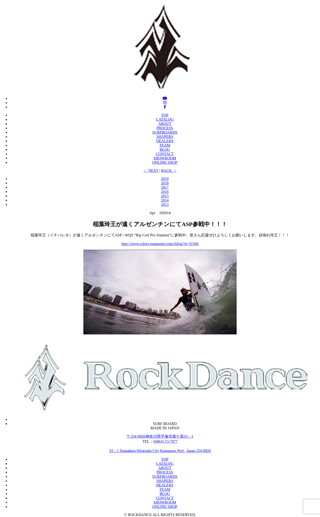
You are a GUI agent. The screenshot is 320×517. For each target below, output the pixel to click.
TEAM (164, 145)
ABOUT (164, 124)
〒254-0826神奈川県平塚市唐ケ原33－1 (160, 436)
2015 (165, 196)
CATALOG (164, 119)
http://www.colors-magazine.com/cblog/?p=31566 (160, 244)
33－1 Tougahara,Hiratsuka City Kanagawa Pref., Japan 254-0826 (160, 451)
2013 (165, 204)
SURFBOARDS (164, 132)
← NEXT (150, 171)
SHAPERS (164, 137)
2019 (165, 179)
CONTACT (165, 154)
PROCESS (164, 128)
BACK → (169, 171)
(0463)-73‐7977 (165, 441)
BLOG (165, 149)
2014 (165, 200)
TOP (164, 115)
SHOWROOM (164, 158)
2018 (165, 183)
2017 (165, 187)
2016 (165, 192)
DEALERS (164, 141)
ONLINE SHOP (164, 162)
